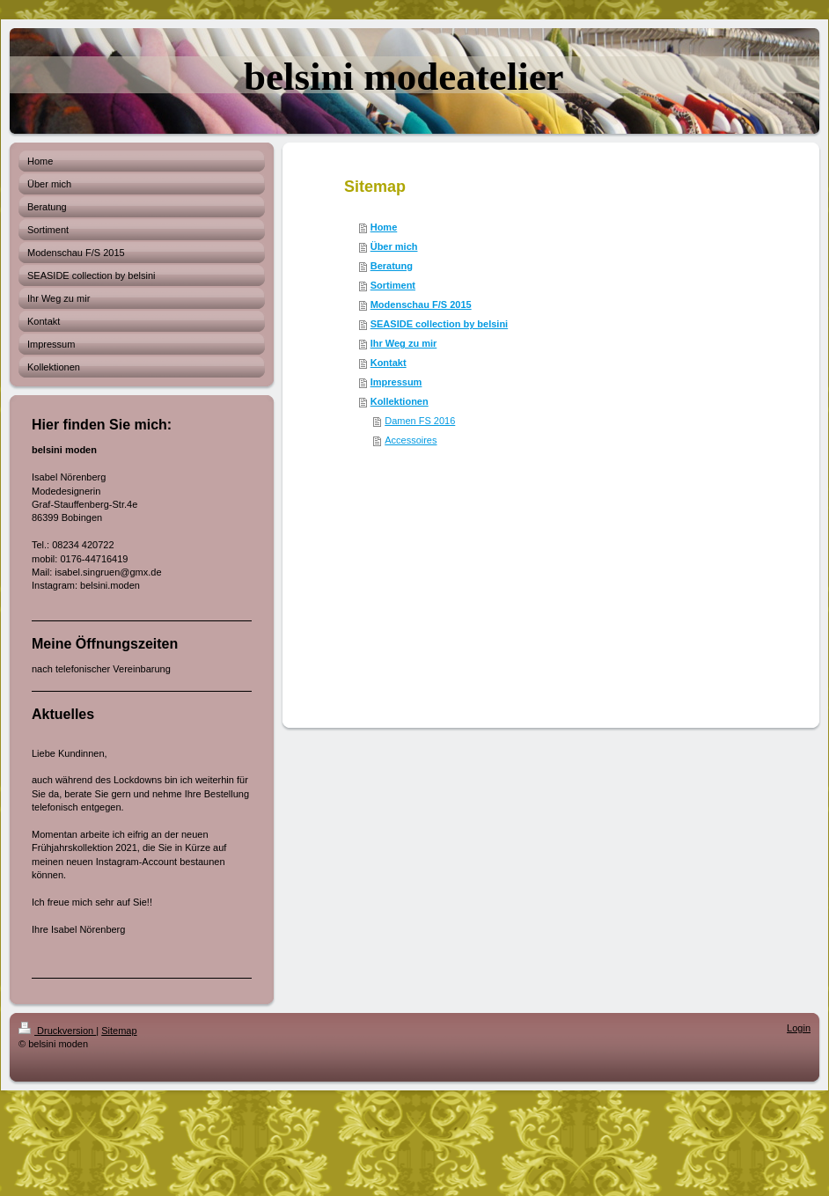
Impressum (396, 382)
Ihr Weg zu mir (403, 343)
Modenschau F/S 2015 (421, 304)
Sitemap (118, 1030)
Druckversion (57, 1030)
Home (384, 227)
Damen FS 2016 (420, 420)
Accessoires (411, 440)
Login (799, 1028)
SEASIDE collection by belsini (439, 324)
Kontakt (388, 362)
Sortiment (392, 285)
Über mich (394, 246)
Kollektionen (399, 401)
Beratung (391, 265)
